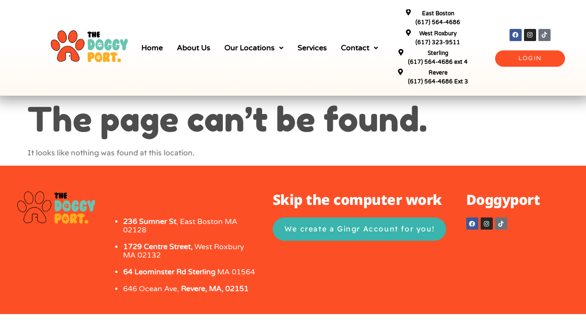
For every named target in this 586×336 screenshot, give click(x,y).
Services (312, 48)
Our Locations (253, 48)
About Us (193, 48)
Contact (359, 48)
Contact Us (142, 199)
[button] (253, 48)
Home (152, 48)
